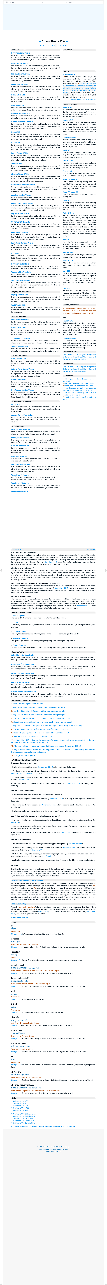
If (80, 83)
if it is (71, 88)
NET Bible (14, 253)
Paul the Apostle (19, 616)
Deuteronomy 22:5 (69, 138)
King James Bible (17, 105)
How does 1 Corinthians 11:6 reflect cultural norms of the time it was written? (41, 729)
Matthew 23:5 (68, 261)
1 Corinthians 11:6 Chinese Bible (23, 1118)
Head (75, 357)
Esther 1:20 (67, 240)
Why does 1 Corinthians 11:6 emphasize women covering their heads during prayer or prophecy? (48, 726)
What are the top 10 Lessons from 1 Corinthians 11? (33, 737)
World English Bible (18, 305)
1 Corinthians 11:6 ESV (19, 1106)
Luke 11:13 (65, 832)
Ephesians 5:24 (82, 606)
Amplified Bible (16, 164)
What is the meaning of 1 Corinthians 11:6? (28, 704)
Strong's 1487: (16, 934)
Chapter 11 (21, 31)
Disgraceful (91, 355)
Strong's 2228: (16, 1065)
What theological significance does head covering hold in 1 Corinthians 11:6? (41, 733)
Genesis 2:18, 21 (32, 773)
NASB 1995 (15, 132)
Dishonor (66, 357)
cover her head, (68, 86)
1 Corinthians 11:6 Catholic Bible (23, 1123)
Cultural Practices (19, 645)
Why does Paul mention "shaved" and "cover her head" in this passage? (39, 715)
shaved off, (78, 90)
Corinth (15, 622)
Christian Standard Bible (20, 174)
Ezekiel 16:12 (68, 171)
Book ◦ (86, 549)
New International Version (20, 53)
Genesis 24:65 (68, 107)
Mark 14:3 (66, 271)
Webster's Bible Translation (21, 272)
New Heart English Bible (20, 264)
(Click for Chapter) (22, 50)
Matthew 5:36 (68, 252)
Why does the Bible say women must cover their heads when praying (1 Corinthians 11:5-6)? (47, 746)
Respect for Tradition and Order (22, 673)
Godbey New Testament (20, 438)
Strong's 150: (16, 1026)
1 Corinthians (13, 31)
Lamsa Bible (15, 405)
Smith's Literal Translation (20, 347)
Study (53, 45)
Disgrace (82, 355)
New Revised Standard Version (22, 390)
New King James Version (20, 114)
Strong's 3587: (16, 1080)
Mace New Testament (19, 456)
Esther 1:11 (67, 200)
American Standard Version (21, 195)
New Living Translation (19, 63)
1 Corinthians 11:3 (50, 562)
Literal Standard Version (20, 320)
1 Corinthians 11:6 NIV (19, 1101)
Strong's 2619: (16, 973)
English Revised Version (20, 214)
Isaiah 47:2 (67, 150)
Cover (65, 355)
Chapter (92, 549)
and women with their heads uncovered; (78, 386)
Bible (7, 31)
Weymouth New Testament (21, 280)
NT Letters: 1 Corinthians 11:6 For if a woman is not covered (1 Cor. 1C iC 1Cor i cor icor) (43, 1127)
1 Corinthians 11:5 (75, 844)
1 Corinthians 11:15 (61, 588)
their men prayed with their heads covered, (79, 383)
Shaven (71, 359)
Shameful (92, 357)
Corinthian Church (19, 632)
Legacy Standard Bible (19, 153)
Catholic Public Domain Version (22, 369)
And (67, 88)
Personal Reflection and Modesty (23, 692)
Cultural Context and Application (22, 655)
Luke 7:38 (66, 288)
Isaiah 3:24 (15, 822)
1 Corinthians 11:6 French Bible (22, 1121)
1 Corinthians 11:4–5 (45, 767)
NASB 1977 (15, 143)
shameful (77, 88)
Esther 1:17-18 (68, 213)
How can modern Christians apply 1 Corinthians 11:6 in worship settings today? (42, 718)
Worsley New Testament (20, 483)
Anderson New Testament (20, 429)
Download (92, 99)
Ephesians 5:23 (69, 848)
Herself (80, 357)
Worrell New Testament (19, 475)
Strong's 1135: (16, 947)
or (72, 90)
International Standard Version (22, 243)
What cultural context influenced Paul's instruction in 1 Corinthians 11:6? (39, 707)
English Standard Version (20, 74)
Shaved (65, 359)
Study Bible (16, 549)
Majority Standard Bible (19, 295)
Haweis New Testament (20, 446)
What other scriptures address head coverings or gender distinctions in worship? (42, 722)
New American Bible (18, 380)
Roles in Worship (69, 74)
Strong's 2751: (16, 986)
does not (92, 83)
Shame (85, 357)
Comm (59, 45)
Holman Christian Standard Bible (23, 185)
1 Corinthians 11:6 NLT (19, 1103)
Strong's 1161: (16, 999)
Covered (71, 355)
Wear (84, 359)
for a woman (85, 88)
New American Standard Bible (22, 122)
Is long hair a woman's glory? (24, 756)
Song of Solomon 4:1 (70, 179)
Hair (71, 357)
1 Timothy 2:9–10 (24, 780)
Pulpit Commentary (19, 904)
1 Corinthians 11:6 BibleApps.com (23, 1114)
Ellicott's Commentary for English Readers (27, 880)
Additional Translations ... (20, 491)
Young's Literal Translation (20, 338)
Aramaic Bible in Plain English (22, 415)
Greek (65, 45)
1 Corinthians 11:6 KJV (19, 1110)
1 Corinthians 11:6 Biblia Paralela (23, 1116)
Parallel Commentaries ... (20, 917)
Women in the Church (20, 638)
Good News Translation (19, 232)
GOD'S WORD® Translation (21, 222)
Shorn (76, 359)
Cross (48, 45)
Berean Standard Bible (19, 84)
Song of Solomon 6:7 (70, 192)
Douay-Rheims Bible (18, 359)
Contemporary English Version (22, 203)
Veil (80, 359)
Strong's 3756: (16, 960)
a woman (84, 83)
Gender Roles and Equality (20, 683)
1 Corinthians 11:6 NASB (20, 1108)
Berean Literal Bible (18, 95)
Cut (77, 355)
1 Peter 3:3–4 (49, 856)
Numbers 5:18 (68, 120)
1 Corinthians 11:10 (72, 784)
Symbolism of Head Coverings (22, 664)
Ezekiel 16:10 (68, 161)
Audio (42, 45)
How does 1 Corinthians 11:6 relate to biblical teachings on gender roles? (39, 711)
